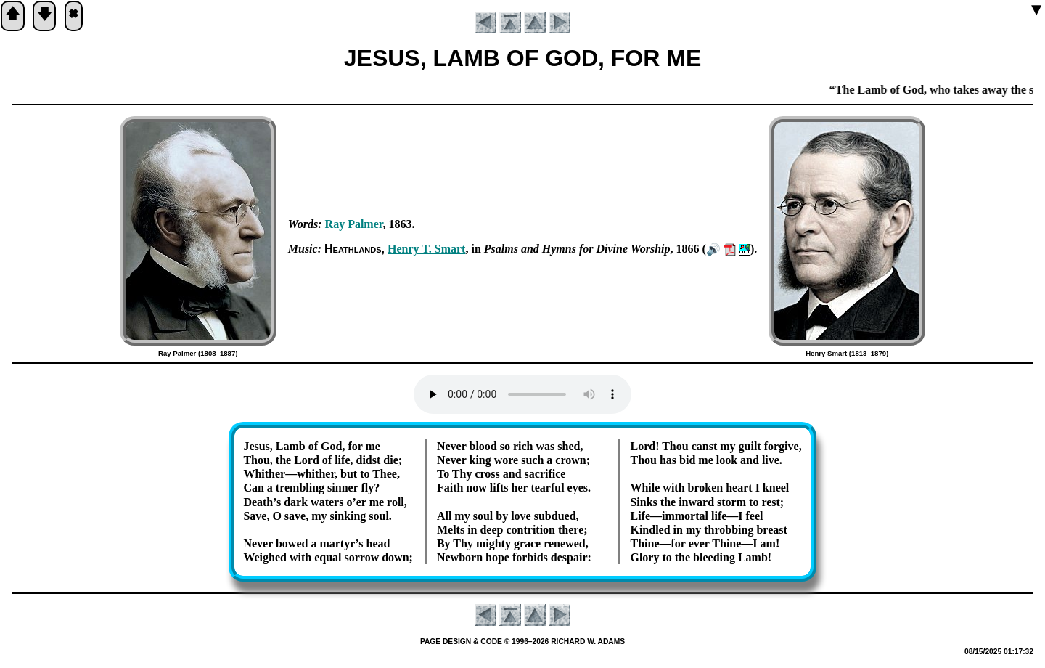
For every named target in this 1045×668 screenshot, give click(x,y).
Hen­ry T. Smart (426, 249)
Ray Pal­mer (354, 224)
